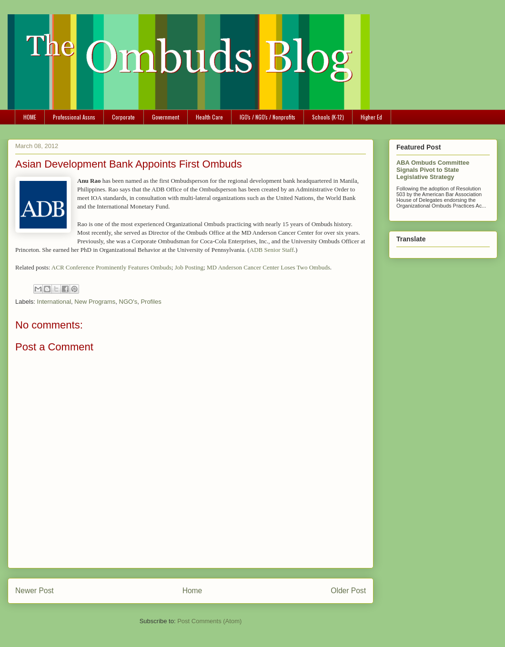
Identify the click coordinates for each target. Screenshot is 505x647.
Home (192, 591)
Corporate (123, 117)
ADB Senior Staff (272, 249)
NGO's (128, 301)
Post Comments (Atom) (209, 621)
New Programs (94, 301)
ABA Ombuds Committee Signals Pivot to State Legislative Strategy (432, 169)
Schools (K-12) (328, 117)
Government (165, 117)
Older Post (348, 591)
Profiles (151, 301)
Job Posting (189, 267)
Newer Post (34, 591)
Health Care (209, 117)
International (54, 301)
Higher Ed (371, 117)
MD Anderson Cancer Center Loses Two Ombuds (268, 267)
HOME (29, 117)
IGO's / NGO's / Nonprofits (267, 117)
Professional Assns (74, 117)
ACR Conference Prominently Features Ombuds (111, 267)
